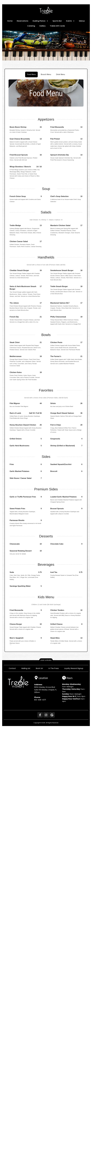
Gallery (42, 26)
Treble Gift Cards (57, 26)
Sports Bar (57, 21)
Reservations (22, 21)
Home (9, 21)
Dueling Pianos (40, 21)
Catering (31, 26)
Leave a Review (46, 660)
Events (70, 21)
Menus (82, 21)
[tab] (31, 74)
